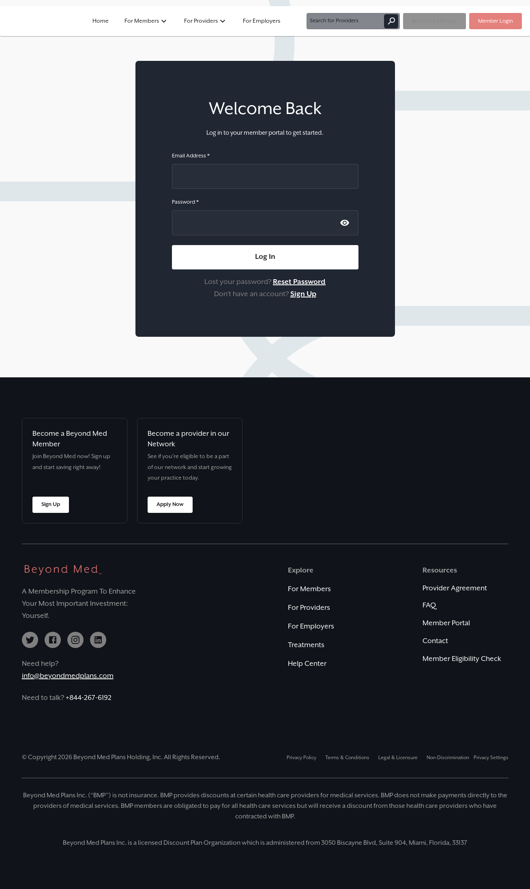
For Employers (261, 21)
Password (185, 202)
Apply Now (170, 505)
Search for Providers (353, 21)
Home (101, 21)
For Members (146, 21)
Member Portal (446, 623)
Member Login (495, 21)
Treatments (306, 645)
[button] (265, 21)
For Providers (206, 21)
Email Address (191, 156)
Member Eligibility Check (462, 659)
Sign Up (50, 505)
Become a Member (434, 21)
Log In (265, 257)
